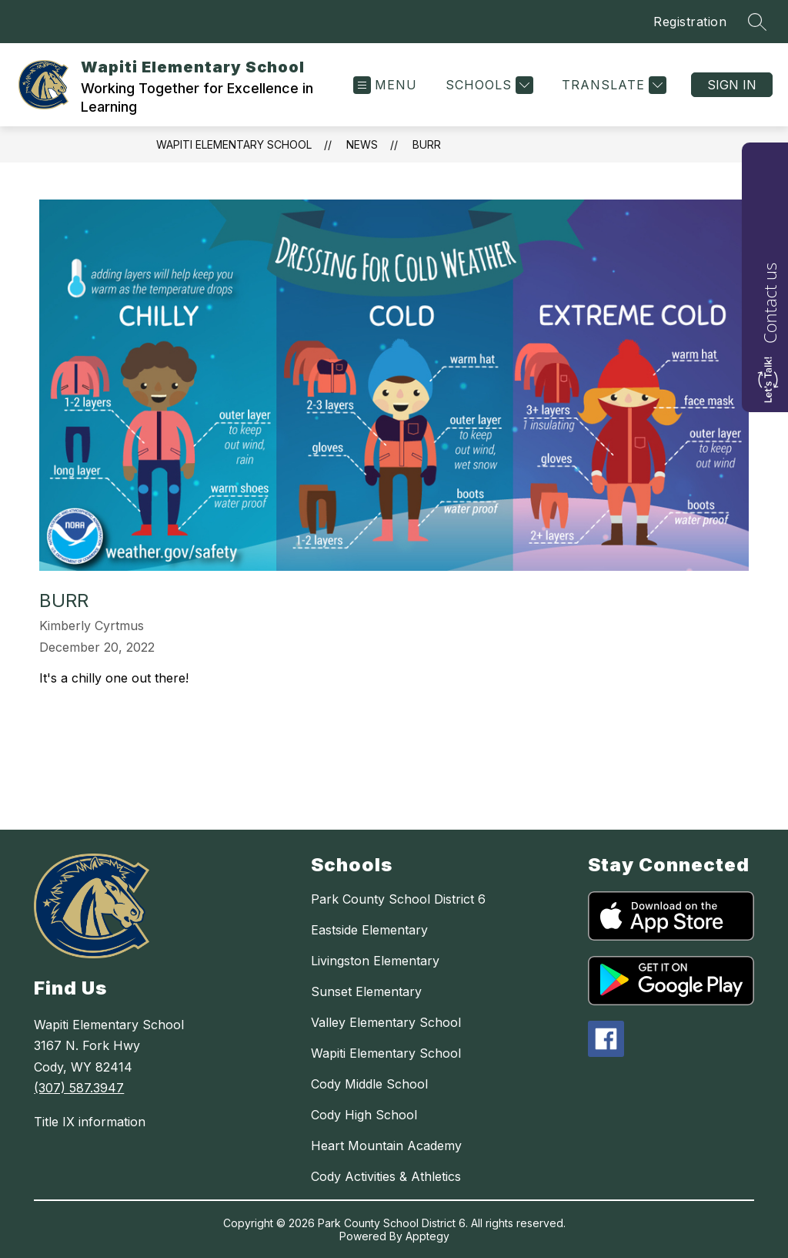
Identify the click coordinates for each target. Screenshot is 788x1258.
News (362, 144)
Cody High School (364, 1114)
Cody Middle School (369, 1084)
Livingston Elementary (375, 960)
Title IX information (89, 1121)
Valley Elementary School (386, 1022)
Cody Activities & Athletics (386, 1176)
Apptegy (427, 1236)
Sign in (731, 84)
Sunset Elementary (366, 991)
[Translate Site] (612, 85)
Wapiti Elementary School (234, 144)
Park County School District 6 (398, 899)
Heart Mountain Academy (386, 1145)
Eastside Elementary (369, 930)
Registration (689, 21)
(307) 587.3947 (79, 1087)
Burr (426, 144)
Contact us (770, 303)
